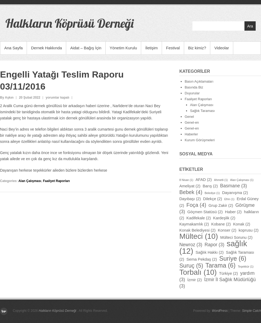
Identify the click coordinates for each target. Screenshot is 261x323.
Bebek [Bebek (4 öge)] (190, 192)
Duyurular (192, 93)
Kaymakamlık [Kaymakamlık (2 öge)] (194, 224)
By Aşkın (7, 97)
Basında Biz (194, 87)
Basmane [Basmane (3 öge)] (233, 185)
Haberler (191, 134)
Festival (173, 48)
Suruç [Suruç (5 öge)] (191, 265)
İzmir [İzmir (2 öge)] (194, 280)
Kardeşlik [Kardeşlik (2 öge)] (224, 218)
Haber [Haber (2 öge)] (233, 212)
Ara (250, 26)
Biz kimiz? (197, 48)
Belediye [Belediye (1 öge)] (212, 193)
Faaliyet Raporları (56, 181)
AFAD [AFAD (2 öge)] (204, 179)
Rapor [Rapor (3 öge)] (214, 244)
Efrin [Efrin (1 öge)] (229, 199)
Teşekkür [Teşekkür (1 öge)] (246, 266)
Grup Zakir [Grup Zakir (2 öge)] (220, 205)
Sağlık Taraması (202, 111)
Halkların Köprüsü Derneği (69, 23)
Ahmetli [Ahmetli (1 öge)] (221, 179)
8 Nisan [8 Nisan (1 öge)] (186, 179)
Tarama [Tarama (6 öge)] (220, 265)
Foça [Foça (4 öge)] (196, 205)
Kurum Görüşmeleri (200, 140)
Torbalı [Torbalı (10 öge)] (198, 272)
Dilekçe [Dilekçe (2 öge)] (212, 199)
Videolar (221, 48)
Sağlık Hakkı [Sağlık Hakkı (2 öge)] (210, 252)
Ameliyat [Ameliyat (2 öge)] (189, 186)
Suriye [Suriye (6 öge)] (232, 258)
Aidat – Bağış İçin (85, 48)
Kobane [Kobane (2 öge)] (221, 224)
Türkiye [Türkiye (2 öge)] (228, 273)
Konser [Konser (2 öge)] (227, 230)
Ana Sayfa (13, 48)
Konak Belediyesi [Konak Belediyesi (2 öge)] (197, 230)
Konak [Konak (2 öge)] (241, 224)
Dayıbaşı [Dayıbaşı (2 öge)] (190, 199)
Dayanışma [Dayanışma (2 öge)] (235, 193)
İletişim (151, 48)
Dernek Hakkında (46, 48)
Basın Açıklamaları (199, 81)
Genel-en (192, 122)
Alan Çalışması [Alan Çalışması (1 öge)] (242, 179)
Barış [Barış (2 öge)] (210, 186)
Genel (189, 117)
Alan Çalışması (29, 181)
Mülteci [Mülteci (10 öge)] (198, 236)
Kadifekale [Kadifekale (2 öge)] (199, 218)
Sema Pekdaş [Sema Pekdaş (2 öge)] (202, 259)
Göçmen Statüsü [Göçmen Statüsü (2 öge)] (205, 212)
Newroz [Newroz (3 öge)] (190, 244)
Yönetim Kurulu (123, 48)
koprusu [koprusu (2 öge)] (249, 230)
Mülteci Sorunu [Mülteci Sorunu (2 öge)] (236, 237)
